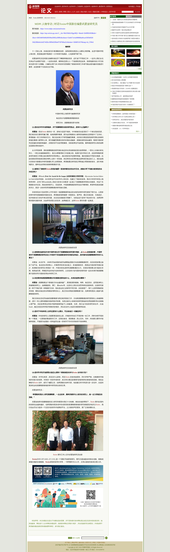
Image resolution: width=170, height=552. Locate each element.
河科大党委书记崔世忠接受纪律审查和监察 (125, 33)
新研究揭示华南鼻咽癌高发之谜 (122, 102)
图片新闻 (114, 46)
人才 (73, 12)
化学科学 (72, 6)
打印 (70, 538)
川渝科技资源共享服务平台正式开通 (123, 27)
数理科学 (102, 6)
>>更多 (139, 69)
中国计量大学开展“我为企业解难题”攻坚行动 (126, 35)
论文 (89, 12)
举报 (94, 542)
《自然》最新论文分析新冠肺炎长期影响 (124, 19)
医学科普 (112, 12)
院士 (69, 12)
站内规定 (132, 6)
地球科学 (95, 6)
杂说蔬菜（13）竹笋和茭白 (120, 128)
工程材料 (80, 6)
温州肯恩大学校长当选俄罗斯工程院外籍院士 (126, 38)
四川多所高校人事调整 (119, 80)
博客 (64, 12)
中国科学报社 (101, 542)
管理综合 (109, 6)
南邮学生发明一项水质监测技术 (122, 30)
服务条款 (81, 542)
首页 (56, 12)
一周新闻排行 (114, 73)
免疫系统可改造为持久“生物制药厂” (123, 104)
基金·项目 (84, 12)
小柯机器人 (104, 12)
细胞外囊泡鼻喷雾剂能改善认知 (122, 125)
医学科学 (65, 6)
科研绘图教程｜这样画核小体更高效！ (124, 114)
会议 (77, 12)
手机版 (138, 6)
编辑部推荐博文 (116, 109)
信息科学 (87, 6)
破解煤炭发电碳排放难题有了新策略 (123, 99)
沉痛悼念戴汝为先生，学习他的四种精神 (125, 122)
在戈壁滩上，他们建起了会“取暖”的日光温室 (126, 83)
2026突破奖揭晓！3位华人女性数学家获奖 (125, 77)
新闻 (60, 12)
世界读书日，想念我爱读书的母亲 (123, 120)
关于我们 (67, 542)
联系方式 (88, 542)
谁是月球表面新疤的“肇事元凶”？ (122, 86)
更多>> (138, 131)
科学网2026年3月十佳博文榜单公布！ (124, 117)
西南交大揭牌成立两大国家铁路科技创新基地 (126, 41)
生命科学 (58, 6)
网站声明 (74, 542)
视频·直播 (96, 12)
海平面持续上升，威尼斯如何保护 (122, 96)
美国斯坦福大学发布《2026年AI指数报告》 (125, 88)
